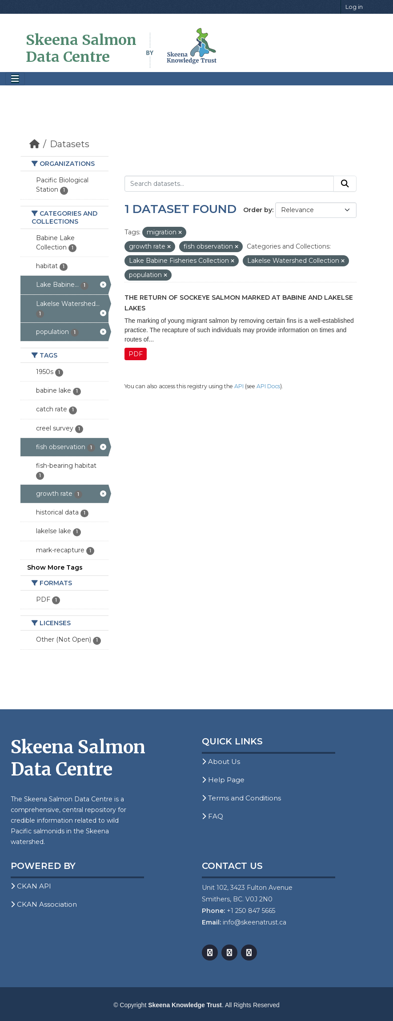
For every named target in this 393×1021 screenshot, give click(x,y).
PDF (135, 354)
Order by (257, 210)
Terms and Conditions (241, 798)
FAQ (212, 816)
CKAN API (31, 886)
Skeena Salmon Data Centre (81, 48)
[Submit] (345, 184)
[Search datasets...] (229, 184)
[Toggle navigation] (15, 79)
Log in (354, 6)
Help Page (223, 780)
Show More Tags (55, 567)
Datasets (69, 144)
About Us (221, 761)
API (239, 386)
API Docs (268, 386)
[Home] (34, 144)
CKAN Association (44, 904)
